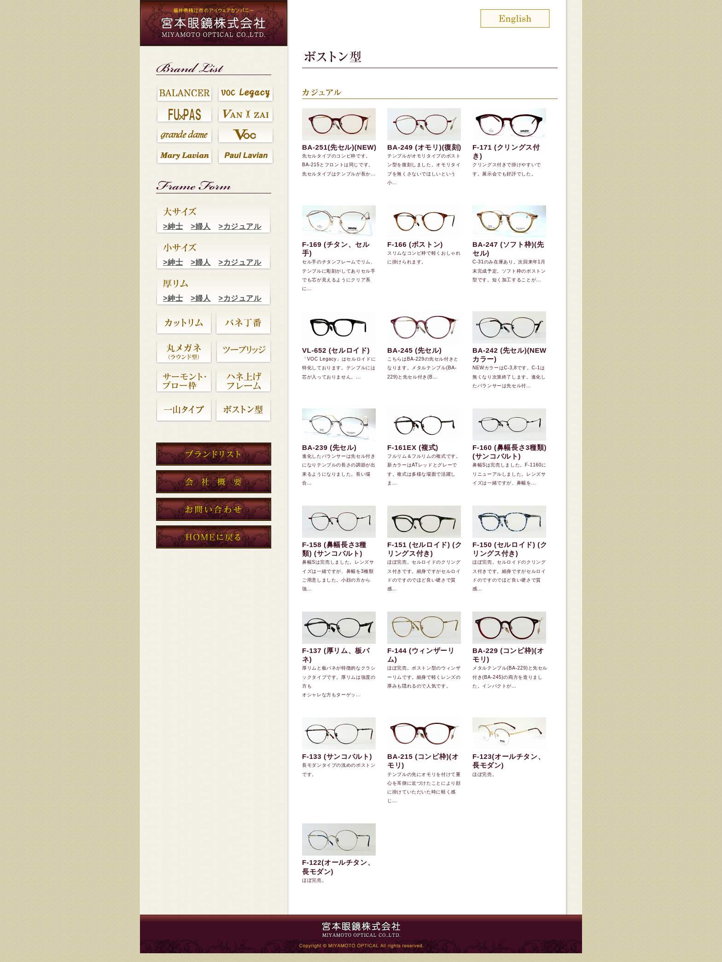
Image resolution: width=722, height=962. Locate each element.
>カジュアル (240, 226)
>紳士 (173, 226)
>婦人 (200, 226)
